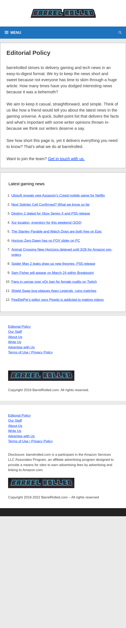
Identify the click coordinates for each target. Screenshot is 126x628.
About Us (15, 337)
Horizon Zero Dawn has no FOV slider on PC (45, 241)
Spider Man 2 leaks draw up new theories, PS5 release (53, 264)
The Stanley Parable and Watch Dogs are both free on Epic (56, 231)
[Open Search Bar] (120, 33)
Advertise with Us (21, 347)
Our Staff (15, 332)
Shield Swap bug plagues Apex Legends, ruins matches (53, 291)
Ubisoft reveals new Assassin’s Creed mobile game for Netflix (58, 195)
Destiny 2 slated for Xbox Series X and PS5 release (50, 213)
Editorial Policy (19, 327)
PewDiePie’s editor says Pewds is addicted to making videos (57, 300)
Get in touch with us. (66, 158)
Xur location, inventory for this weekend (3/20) (46, 223)
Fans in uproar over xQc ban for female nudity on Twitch (54, 282)
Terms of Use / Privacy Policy (30, 352)
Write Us (14, 342)
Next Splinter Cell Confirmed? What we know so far (50, 204)
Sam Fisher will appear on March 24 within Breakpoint (52, 273)
